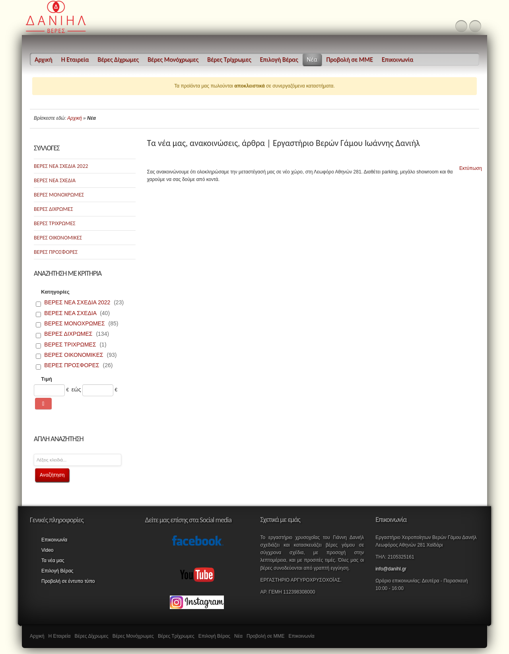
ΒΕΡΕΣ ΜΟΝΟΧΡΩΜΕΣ (59, 194)
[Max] (97, 390)
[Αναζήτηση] (43, 404)
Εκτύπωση (467, 164)
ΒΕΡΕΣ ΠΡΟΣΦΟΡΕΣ (56, 252)
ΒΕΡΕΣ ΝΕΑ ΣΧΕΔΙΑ (55, 180)
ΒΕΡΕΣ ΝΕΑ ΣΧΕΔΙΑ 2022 (61, 166)
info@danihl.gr (390, 569)
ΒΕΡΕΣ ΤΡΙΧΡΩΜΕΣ (55, 223)
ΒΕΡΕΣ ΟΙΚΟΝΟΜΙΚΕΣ (58, 237)
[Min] (49, 390)
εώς (76, 389)
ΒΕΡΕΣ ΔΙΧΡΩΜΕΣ (53, 209)
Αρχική (74, 118)
